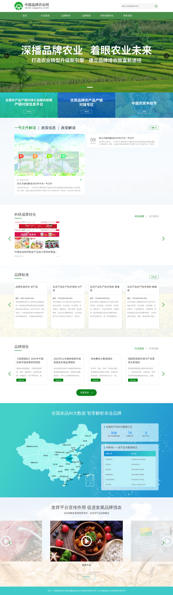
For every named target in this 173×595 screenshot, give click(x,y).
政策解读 (68, 128)
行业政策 (45, 15)
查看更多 (86, 392)
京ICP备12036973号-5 (88, 591)
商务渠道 (127, 15)
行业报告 (139, 348)
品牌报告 (86, 15)
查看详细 (21, 380)
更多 (153, 128)
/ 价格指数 (151, 348)
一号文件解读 (25, 128)
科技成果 (139, 216)
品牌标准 (66, 15)
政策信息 (48, 128)
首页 (25, 15)
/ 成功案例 (151, 216)
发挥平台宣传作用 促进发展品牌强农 (86, 507)
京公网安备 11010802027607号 (112, 591)
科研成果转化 (107, 15)
